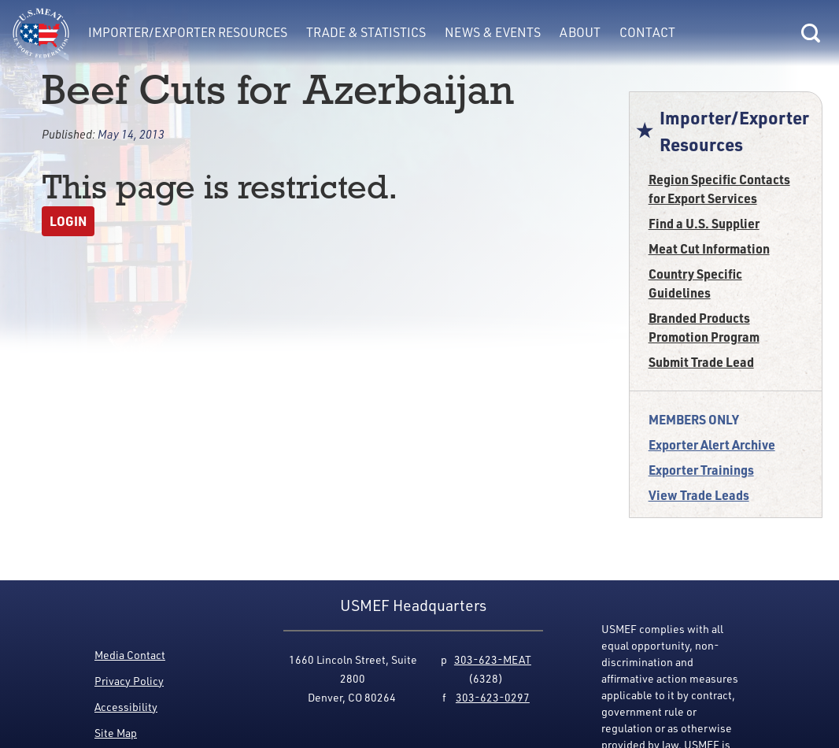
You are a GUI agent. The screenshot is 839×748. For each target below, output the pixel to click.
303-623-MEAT (492, 659)
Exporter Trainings (701, 469)
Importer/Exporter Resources (187, 32)
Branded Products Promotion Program (704, 327)
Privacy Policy (129, 680)
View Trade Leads (699, 495)
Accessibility (125, 706)
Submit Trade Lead (701, 362)
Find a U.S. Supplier (704, 223)
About (580, 32)
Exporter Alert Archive (712, 444)
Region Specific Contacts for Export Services (719, 188)
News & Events (493, 32)
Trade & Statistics (366, 32)
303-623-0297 (493, 697)
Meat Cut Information (709, 248)
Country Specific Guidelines (695, 283)
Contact (647, 32)
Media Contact (129, 654)
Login (68, 221)
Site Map (115, 732)
